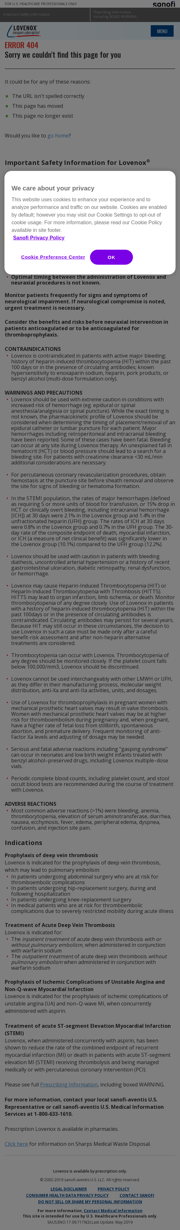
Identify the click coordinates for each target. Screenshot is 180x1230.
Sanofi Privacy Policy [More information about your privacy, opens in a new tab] (39, 238)
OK (111, 257)
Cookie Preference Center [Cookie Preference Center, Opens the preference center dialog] (53, 257)
